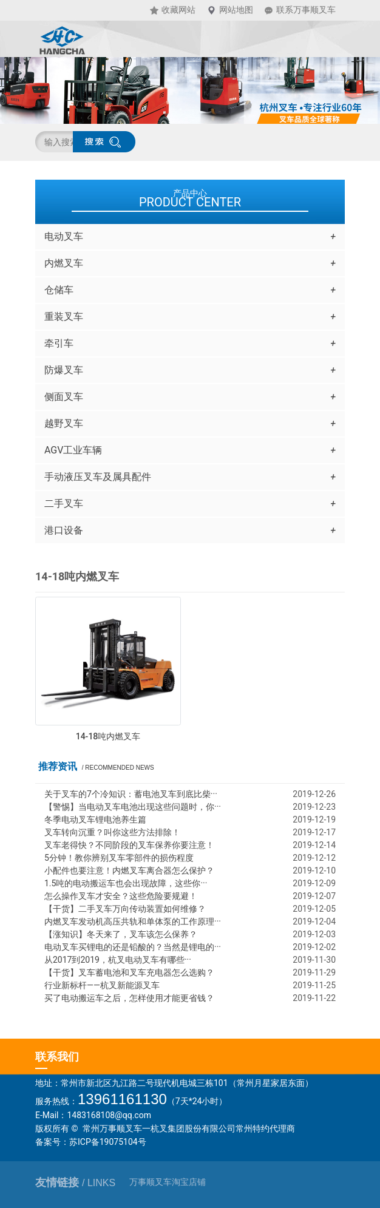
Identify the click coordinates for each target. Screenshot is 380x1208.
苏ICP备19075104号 (107, 1142)
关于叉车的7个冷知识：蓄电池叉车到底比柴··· (130, 794)
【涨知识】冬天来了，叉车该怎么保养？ (120, 934)
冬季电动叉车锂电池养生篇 (95, 819)
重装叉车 (190, 317)
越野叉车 (190, 423)
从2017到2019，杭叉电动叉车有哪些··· (117, 960)
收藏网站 (178, 10)
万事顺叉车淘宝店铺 (167, 1182)
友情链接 (75, 1182)
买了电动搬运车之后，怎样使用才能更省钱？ (129, 998)
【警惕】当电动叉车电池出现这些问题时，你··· (132, 807)
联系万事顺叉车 (306, 10)
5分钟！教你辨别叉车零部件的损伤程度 (119, 858)
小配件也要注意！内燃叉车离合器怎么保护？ (129, 870)
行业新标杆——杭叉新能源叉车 (102, 985)
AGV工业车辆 (190, 450)
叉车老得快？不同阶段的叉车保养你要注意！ (129, 845)
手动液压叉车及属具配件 (190, 477)
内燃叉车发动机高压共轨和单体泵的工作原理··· (132, 921)
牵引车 (190, 343)
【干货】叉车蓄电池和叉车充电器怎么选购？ (129, 972)
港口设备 (190, 530)
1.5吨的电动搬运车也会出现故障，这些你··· (125, 883)
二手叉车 (190, 504)
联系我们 (57, 1056)
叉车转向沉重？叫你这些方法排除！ (112, 832)
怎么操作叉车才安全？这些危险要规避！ (120, 896)
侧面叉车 (190, 397)
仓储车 (190, 290)
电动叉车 (190, 236)
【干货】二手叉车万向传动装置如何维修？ (125, 909)
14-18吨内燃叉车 (108, 736)
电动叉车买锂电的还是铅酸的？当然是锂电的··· (132, 947)
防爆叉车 (190, 370)
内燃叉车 (190, 263)
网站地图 (236, 10)
